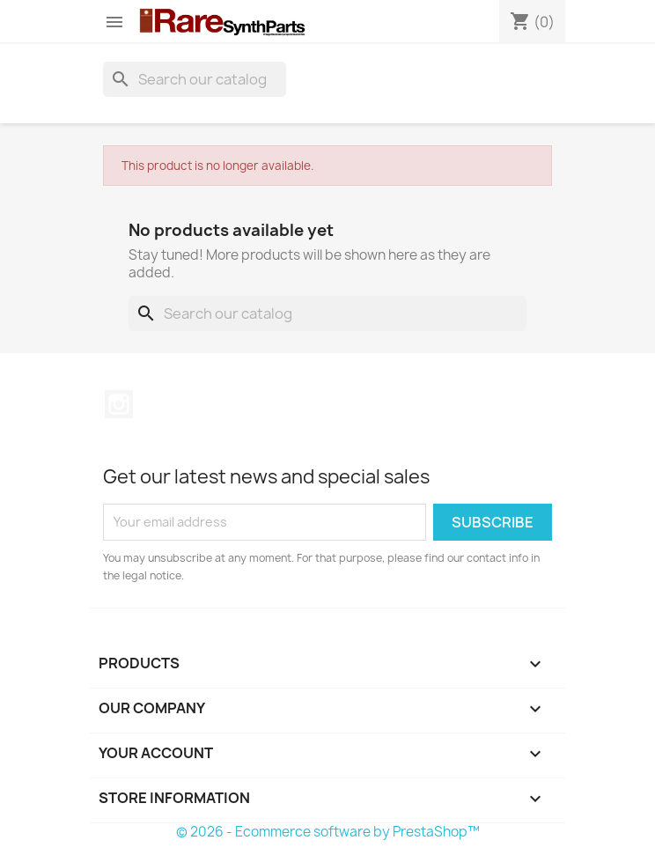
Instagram (119, 404)
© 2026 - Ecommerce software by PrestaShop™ (328, 831)
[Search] (194, 79)
